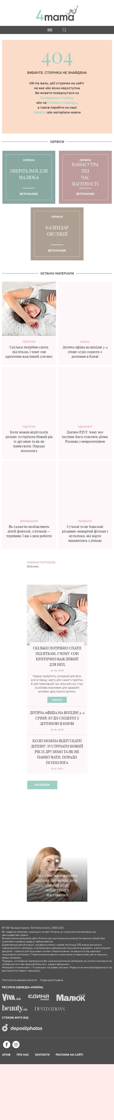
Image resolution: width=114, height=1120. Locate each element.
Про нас (23, 1054)
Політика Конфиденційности (19, 980)
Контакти (42, 1054)
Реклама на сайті (69, 1054)
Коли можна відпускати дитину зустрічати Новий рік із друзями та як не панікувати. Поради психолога (29, 441)
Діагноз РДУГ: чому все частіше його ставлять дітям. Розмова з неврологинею (85, 436)
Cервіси (57, 142)
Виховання (29, 521)
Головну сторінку (62, 103)
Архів (6, 1054)
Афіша (85, 342)
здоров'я (85, 426)
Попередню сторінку (57, 98)
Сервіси (40, 112)
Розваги (85, 521)
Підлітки (29, 342)
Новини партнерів (41, 562)
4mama (57, 13)
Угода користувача (51, 980)
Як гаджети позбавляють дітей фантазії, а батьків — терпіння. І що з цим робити (29, 531)
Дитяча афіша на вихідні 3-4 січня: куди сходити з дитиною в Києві (85, 351)
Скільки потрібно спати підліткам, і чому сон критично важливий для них (28, 351)
